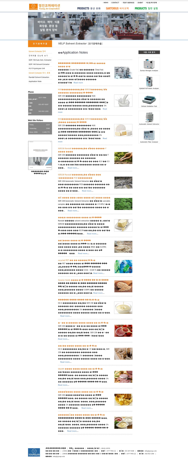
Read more (78, 82)
